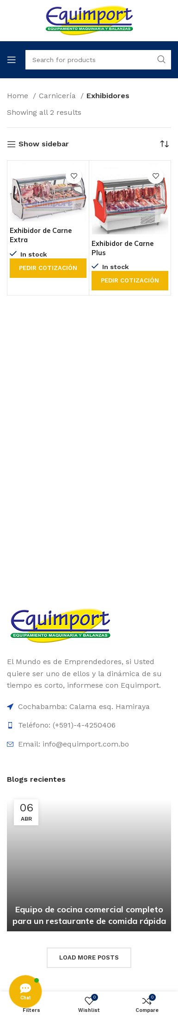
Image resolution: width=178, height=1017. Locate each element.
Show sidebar (43, 144)
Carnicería (58, 95)
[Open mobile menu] (11, 59)
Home (19, 95)
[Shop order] (164, 144)
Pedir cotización (48, 267)
